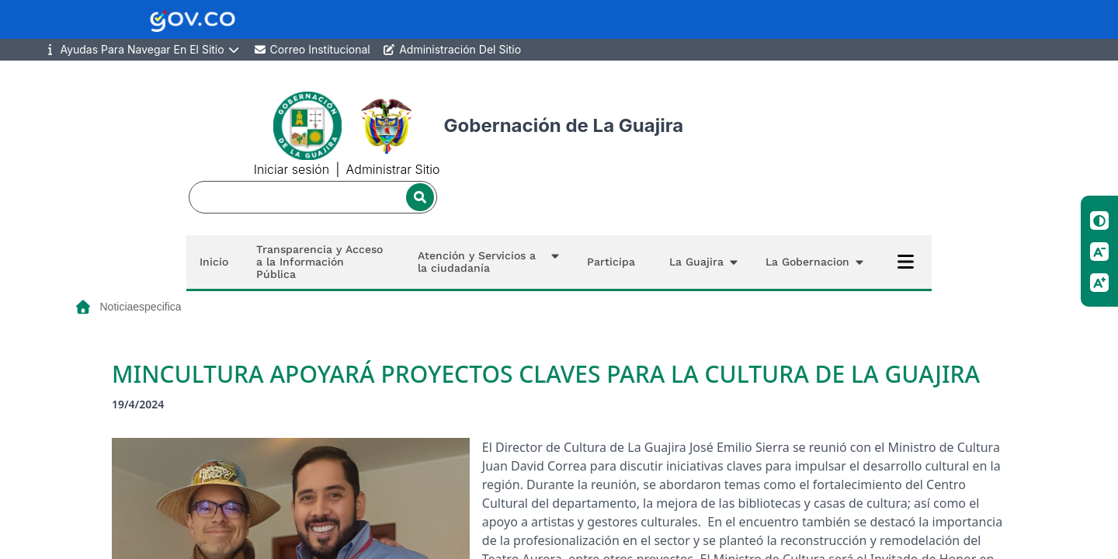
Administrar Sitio (393, 169)
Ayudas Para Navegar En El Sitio (142, 49)
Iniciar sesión (291, 169)
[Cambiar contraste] (1099, 220)
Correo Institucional (311, 49)
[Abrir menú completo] (905, 261)
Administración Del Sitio (452, 49)
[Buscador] (313, 197)
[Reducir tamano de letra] (1099, 251)
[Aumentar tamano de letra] (1099, 282)
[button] (485, 262)
